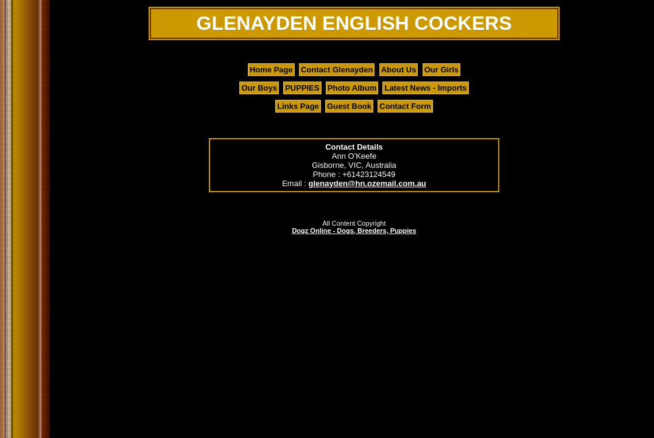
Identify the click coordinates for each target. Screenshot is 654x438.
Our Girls (441, 69)
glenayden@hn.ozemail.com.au (367, 183)
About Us (399, 69)
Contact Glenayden (337, 69)
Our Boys (259, 87)
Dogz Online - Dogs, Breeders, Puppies (354, 230)
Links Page (298, 106)
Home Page (271, 69)
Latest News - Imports (425, 87)
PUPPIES (302, 87)
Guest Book (349, 106)
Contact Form (405, 106)
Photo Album (352, 87)
